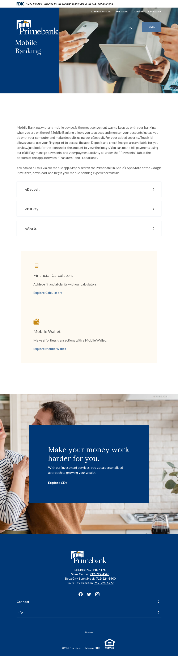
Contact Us (154, 11)
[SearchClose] (130, 27)
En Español (122, 11)
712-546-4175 (96, 569)
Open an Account (101, 11)
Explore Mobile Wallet (49, 349)
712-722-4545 (99, 574)
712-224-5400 (105, 578)
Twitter (89, 594)
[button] (89, 189)
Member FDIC (92, 648)
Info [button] (20, 612)
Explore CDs (57, 482)
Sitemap (89, 632)
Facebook (81, 594)
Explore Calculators (47, 293)
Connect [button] (23, 602)
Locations (138, 11)
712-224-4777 (104, 583)
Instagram (97, 594)
